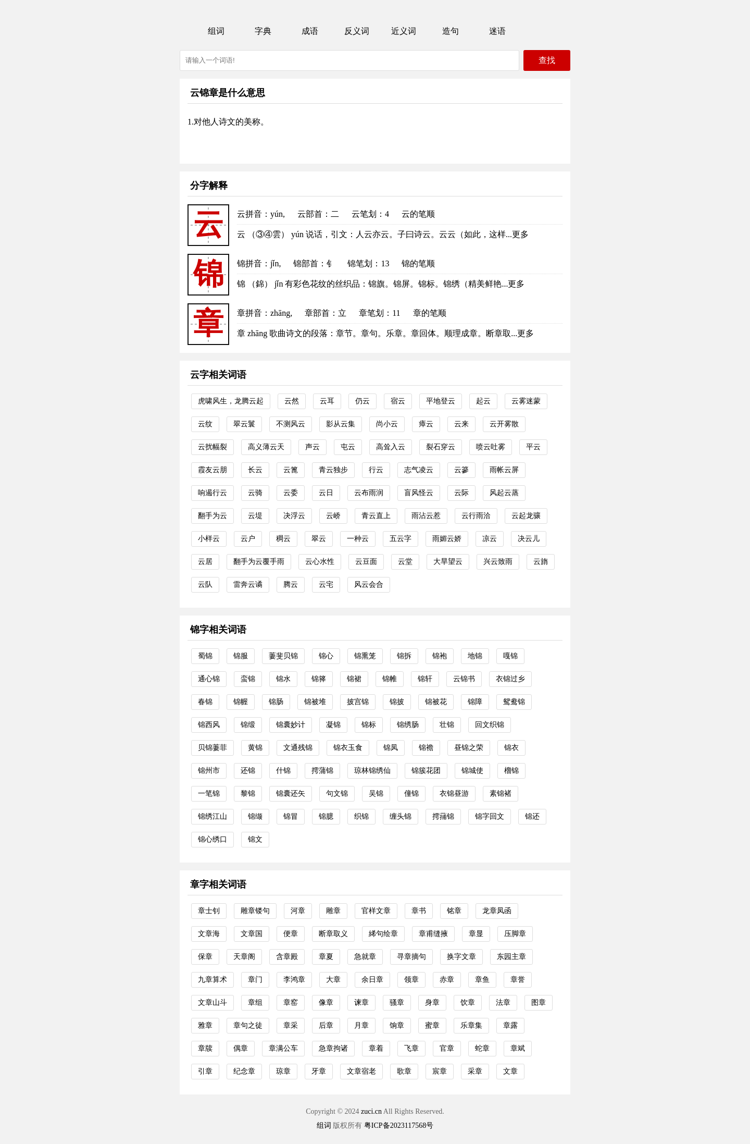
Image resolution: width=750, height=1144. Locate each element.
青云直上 (376, 516)
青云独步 (333, 470)
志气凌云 (418, 470)
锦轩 (425, 679)
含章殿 (287, 957)
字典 (263, 31)
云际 (461, 493)
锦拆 (404, 656)
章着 (376, 1048)
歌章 (404, 1071)
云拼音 (249, 214)
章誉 (517, 979)
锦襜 (426, 748)
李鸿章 (294, 979)
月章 (361, 1025)
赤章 (447, 979)
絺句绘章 (383, 934)
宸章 (439, 1071)
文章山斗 (212, 1002)
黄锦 (255, 748)
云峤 (333, 516)
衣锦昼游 (454, 793)
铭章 (454, 911)
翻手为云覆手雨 (258, 561)
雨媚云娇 (446, 539)
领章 (411, 979)
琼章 (283, 1071)
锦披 (397, 702)
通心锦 (209, 679)
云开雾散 (504, 424)
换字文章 (461, 957)
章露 (510, 1025)
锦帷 (389, 679)
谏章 (361, 1002)
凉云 (489, 539)
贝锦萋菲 (212, 748)
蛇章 (482, 1048)
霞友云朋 (212, 470)
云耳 (327, 401)
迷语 (497, 31)
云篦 (290, 470)
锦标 (368, 725)
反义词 (356, 31)
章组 (255, 1002)
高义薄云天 (266, 447)
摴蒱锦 (443, 816)
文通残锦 (297, 748)
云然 (291, 401)
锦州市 (209, 770)
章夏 (326, 957)
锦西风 (209, 725)
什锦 (283, 770)
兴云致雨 (497, 561)
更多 (520, 234)
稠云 (283, 539)
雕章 (333, 911)
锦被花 (436, 702)
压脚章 (515, 934)
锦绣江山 (212, 816)
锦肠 (276, 702)
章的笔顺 (429, 313)
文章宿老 (361, 1071)
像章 (326, 1002)
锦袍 (439, 656)
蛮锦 (248, 679)
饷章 (397, 1025)
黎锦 (248, 793)
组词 (216, 31)
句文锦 (337, 793)
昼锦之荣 (468, 748)
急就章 (365, 957)
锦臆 (326, 816)
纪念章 (244, 1071)
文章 (510, 1071)
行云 (376, 470)
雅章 (205, 1025)
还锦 (248, 770)
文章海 (209, 934)
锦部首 (305, 263)
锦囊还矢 (290, 793)
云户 (248, 539)
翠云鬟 (244, 424)
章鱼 (482, 979)
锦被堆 (315, 702)
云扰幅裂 (212, 447)
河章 (298, 911)
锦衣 (511, 748)
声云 (312, 447)
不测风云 (290, 424)
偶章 (240, 1048)
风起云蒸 (504, 493)
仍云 (362, 401)
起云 (483, 401)
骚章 (397, 1002)
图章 (538, 1002)
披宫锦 (358, 702)
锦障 (475, 702)
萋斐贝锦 (283, 656)
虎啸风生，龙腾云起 (231, 401)
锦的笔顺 (418, 263)
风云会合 (368, 584)
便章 (290, 934)
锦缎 (248, 725)
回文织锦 (489, 725)
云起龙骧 (526, 516)
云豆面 (366, 561)
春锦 (205, 702)
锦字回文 (489, 816)
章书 (418, 911)
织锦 (361, 816)
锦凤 (390, 748)
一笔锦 (209, 793)
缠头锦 (400, 816)
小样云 (209, 539)
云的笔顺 (418, 214)
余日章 (372, 979)
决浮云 (294, 516)
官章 (447, 1048)
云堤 (255, 516)
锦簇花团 (426, 770)
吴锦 (376, 793)
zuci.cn (371, 1111)
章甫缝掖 (433, 934)
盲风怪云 (418, 493)
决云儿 (529, 539)
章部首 (317, 313)
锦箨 (318, 679)
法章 (503, 1002)
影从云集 (340, 424)
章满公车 (283, 1048)
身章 (432, 1002)
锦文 (255, 839)
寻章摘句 (411, 957)
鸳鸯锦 (514, 702)
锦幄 (240, 702)
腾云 (290, 584)
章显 (476, 934)
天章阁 (244, 957)
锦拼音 (249, 263)
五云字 (400, 539)
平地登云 (440, 401)
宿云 (398, 401)
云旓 (540, 561)
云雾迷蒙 (526, 401)
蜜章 (432, 1025)
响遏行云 (212, 493)
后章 (326, 1025)
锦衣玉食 (347, 748)
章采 (290, 1025)
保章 (205, 957)
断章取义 (333, 934)
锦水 (283, 679)
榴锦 (511, 770)
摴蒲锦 (322, 770)
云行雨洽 (476, 516)
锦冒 (290, 816)
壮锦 (447, 725)
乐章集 (471, 1025)
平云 (533, 447)
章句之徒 (247, 1025)
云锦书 (464, 679)
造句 (450, 31)
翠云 (318, 539)
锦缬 (255, 816)
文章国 (251, 934)
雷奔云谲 (247, 584)
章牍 (205, 1048)
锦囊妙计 (290, 725)
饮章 (467, 1002)
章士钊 (209, 911)
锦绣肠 (408, 725)
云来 (461, 424)
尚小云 (387, 424)
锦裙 (354, 679)
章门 (255, 979)
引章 (205, 1071)
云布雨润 (368, 493)
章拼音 (249, 313)
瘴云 (426, 424)
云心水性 (319, 561)
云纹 (205, 424)
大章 (333, 979)
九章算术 (212, 979)
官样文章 (376, 911)
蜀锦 (205, 656)
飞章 (411, 1048)
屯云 (348, 447)
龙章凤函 (496, 911)
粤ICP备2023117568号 (398, 1125)
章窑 (290, 1002)
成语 (310, 31)
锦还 (532, 816)
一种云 (358, 539)
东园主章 (511, 957)
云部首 (309, 214)
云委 (290, 493)
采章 (475, 1071)
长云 (255, 470)
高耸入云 (390, 447)
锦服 (240, 656)
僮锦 (411, 793)
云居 (205, 561)
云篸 (461, 470)
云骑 (255, 493)
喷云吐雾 (490, 447)
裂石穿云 (440, 447)
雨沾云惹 (426, 516)
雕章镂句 (255, 911)
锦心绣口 (212, 839)
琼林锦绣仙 (372, 770)
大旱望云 (448, 561)
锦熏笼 (365, 656)
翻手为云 (212, 516)
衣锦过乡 (510, 679)
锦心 (326, 656)
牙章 (318, 1071)
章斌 (517, 1048)
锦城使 (472, 770)
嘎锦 (510, 656)
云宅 (326, 584)
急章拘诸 (333, 1048)
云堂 (405, 561)
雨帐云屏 (504, 470)
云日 (326, 493)
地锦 (475, 656)
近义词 (403, 31)
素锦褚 (500, 793)
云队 (205, 584)
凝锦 (333, 725)
